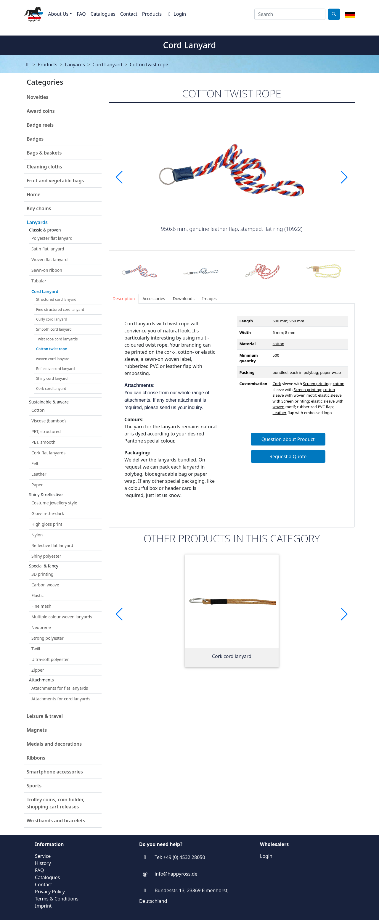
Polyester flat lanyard (52, 238)
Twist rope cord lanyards (57, 339)
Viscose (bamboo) (48, 421)
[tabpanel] (232, 415)
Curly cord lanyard (51, 319)
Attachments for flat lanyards (59, 688)
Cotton (38, 410)
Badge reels (40, 125)
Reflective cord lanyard (55, 368)
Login (176, 14)
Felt (34, 463)
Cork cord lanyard (51, 388)
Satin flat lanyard (47, 249)
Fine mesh (41, 606)
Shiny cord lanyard (52, 378)
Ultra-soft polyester (50, 659)
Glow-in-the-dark (47, 513)
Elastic (37, 595)
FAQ (81, 14)
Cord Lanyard (107, 64)
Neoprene (41, 627)
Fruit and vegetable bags (55, 180)
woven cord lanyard (53, 358)
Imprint (43, 906)
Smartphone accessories (55, 771)
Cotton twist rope (149, 64)
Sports (34, 785)
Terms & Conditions (56, 898)
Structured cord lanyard (56, 299)
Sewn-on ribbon (46, 270)
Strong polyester (47, 638)
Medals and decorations (54, 744)
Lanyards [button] (37, 222)
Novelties (37, 97)
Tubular (38, 281)
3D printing (42, 574)
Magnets (37, 730)
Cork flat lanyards (48, 453)
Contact (128, 14)
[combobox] (290, 14)
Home (34, 194)
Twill (35, 649)
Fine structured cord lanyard (60, 309)
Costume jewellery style (54, 503)
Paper (37, 485)
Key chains (39, 208)
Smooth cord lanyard (54, 329)
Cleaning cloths (44, 166)
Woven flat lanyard (49, 259)
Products (152, 14)
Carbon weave (45, 585)
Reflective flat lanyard (52, 545)
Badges (35, 139)
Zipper (37, 670)
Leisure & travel (45, 716)
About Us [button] (58, 14)
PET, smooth (43, 442)
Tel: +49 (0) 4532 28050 (180, 857)
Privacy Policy (50, 891)
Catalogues (103, 14)
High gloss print (46, 524)
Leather (38, 474)
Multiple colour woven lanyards (61, 617)
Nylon (37, 535)
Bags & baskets (44, 152)
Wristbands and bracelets (56, 820)
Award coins (41, 111)
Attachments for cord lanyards (60, 699)
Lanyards (75, 64)
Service (43, 856)
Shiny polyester (46, 556)
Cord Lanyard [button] (44, 291)
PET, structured (46, 431)
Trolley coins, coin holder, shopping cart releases (55, 803)
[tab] (124, 299)
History (43, 863)
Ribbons (36, 758)
